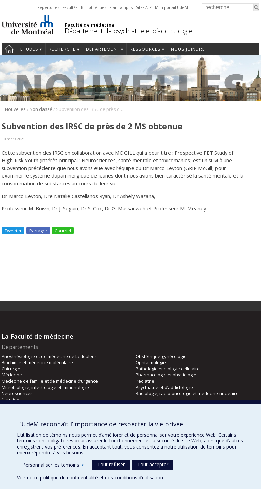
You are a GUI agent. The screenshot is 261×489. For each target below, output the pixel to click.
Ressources (145, 49)
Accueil (9, 49)
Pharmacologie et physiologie (166, 375)
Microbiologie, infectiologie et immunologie (45, 387)
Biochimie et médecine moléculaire (37, 362)
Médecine (12, 375)
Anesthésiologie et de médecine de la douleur (49, 356)
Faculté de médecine (89, 25)
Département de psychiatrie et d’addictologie (128, 30)
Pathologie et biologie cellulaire (168, 369)
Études (29, 49)
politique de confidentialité (69, 477)
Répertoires (48, 7)
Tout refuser (111, 464)
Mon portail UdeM (171, 7)
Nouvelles (15, 109)
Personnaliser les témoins (53, 464)
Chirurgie (11, 369)
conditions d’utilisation (139, 477)
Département (103, 49)
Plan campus (121, 7)
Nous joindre (188, 49)
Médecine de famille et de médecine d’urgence (50, 381)
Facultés (70, 7)
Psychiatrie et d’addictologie (164, 387)
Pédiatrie (145, 381)
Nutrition (10, 400)
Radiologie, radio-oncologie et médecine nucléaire (187, 393)
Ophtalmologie (151, 362)
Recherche (62, 49)
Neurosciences (17, 393)
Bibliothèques (93, 7)
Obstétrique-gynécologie (161, 356)
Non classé (41, 109)
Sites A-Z (144, 7)
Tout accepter (152, 464)
